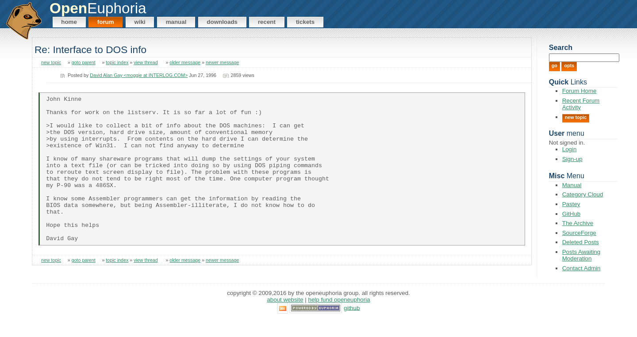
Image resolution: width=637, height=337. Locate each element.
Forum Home (579, 91)
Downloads (222, 22)
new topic (51, 62)
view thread (146, 62)
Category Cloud (582, 194)
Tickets (305, 22)
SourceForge (579, 233)
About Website (285, 317)
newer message (222, 62)
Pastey (571, 204)
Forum (105, 22)
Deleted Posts (580, 242)
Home (69, 22)
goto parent (84, 62)
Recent (267, 22)
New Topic (576, 117)
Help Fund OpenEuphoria (339, 317)
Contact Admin (581, 268)
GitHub (571, 214)
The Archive (577, 223)
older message (184, 62)
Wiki (140, 22)
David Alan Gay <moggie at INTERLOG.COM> (139, 75)
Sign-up (572, 159)
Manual (176, 22)
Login (569, 149)
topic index (117, 62)
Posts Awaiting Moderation (581, 255)
